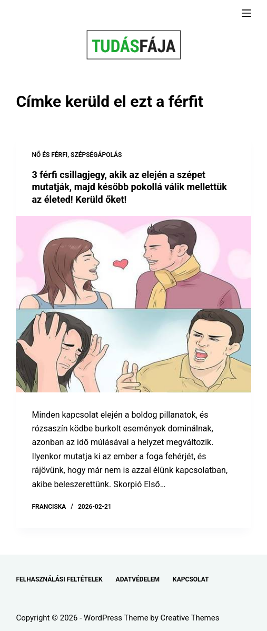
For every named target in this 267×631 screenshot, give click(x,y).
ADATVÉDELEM (138, 579)
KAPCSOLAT (191, 579)
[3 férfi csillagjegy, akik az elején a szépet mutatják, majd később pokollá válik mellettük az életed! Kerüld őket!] (133, 304)
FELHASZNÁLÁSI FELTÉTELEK (59, 579)
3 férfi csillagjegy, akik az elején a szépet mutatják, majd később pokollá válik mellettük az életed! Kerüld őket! (129, 187)
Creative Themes (190, 618)
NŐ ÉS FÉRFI (49, 155)
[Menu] (246, 13)
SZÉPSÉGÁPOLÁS (96, 155)
